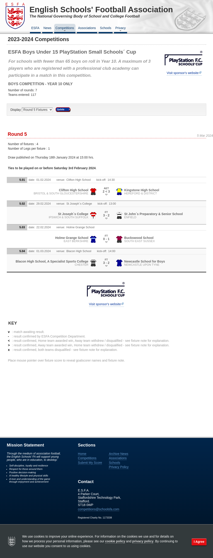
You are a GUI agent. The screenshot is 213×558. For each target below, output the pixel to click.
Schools (105, 28)
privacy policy (142, 541)
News (47, 28)
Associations (87, 28)
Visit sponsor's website (183, 73)
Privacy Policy (118, 467)
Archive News (118, 454)
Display (16, 110)
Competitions (65, 29)
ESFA (35, 28)
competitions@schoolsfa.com (98, 509)
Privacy (120, 29)
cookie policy (115, 541)
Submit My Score (90, 462)
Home (82, 454)
